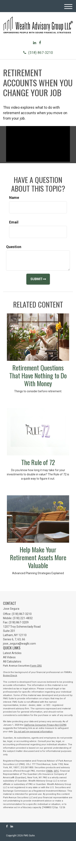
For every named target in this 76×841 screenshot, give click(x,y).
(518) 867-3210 (38, 52)
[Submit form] (39, 279)
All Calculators (12, 661)
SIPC (56, 771)
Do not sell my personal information (33, 731)
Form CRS (36, 665)
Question (13, 247)
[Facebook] (40, 42)
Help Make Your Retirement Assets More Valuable (38, 557)
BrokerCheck (10, 675)
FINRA (49, 771)
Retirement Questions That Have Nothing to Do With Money (38, 375)
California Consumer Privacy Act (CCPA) (45, 725)
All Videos (9, 657)
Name (14, 197)
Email (13, 222)
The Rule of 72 (38, 462)
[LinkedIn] (34, 42)
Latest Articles (12, 653)
